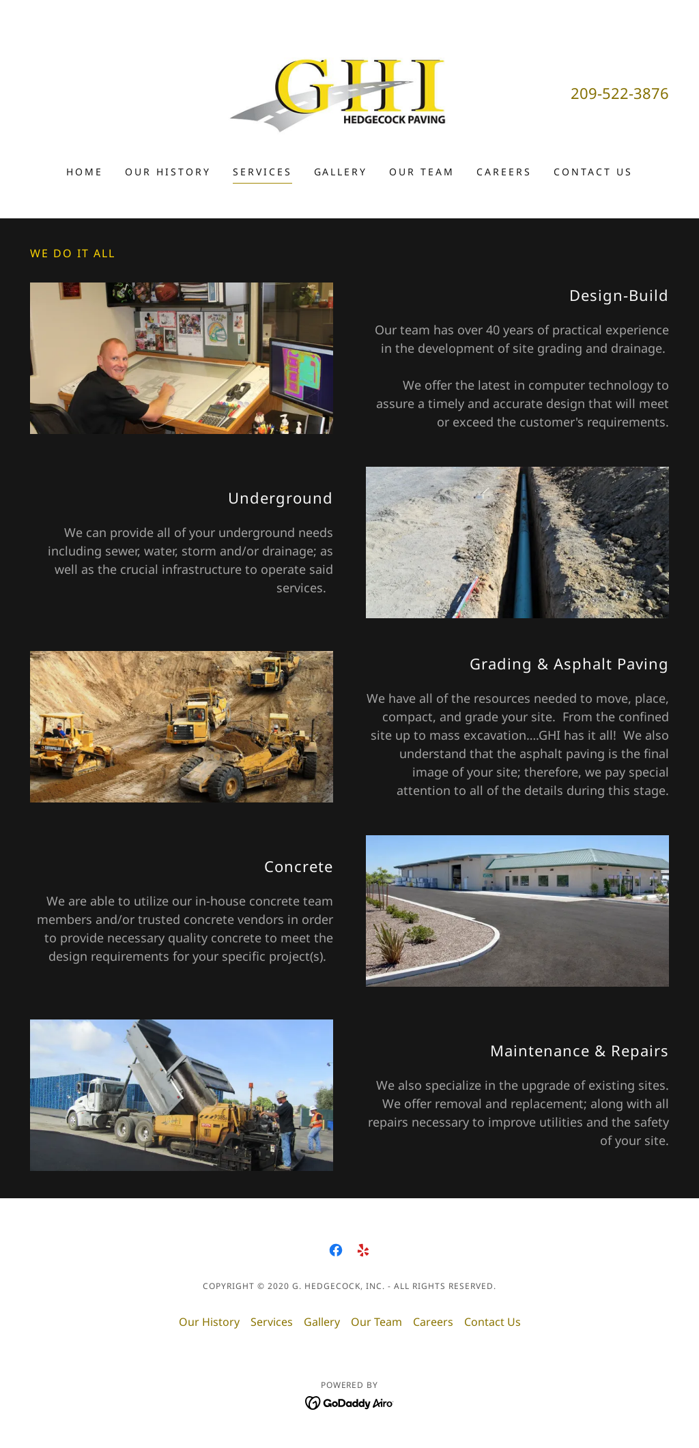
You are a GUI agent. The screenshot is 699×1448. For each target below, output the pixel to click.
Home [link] (84, 171)
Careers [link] (504, 171)
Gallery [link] (341, 171)
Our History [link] (168, 171)
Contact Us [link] (593, 171)
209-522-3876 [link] (620, 93)
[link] (349, 91)
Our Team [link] (422, 171)
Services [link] (262, 171)
